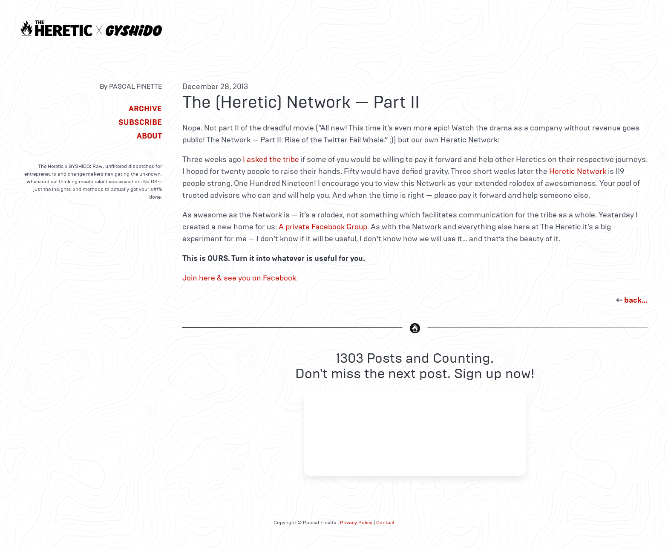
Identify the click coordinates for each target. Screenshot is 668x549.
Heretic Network (577, 171)
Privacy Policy (356, 523)
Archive (145, 108)
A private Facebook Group (323, 226)
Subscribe (140, 122)
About (149, 136)
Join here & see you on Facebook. (240, 278)
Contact (385, 523)
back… (636, 300)
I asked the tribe (271, 159)
